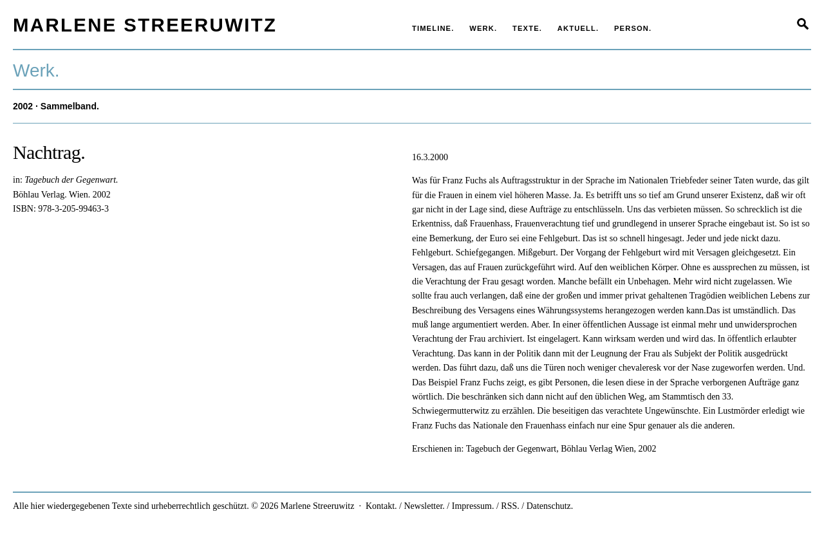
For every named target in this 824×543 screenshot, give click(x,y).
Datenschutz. (550, 506)
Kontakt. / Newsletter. (405, 506)
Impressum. (473, 506)
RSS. (510, 506)
